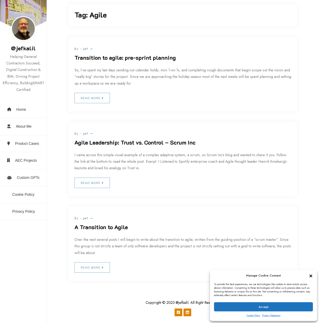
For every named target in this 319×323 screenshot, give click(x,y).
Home (16, 109)
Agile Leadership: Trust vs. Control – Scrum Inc (135, 142)
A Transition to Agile (101, 227)
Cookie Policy (253, 315)
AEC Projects (22, 160)
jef (85, 49)
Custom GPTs (23, 178)
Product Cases (23, 144)
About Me (19, 126)
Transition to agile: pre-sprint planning (125, 57)
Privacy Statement (271, 315)
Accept (263, 307)
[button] (311, 276)
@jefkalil (23, 48)
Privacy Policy (23, 211)
